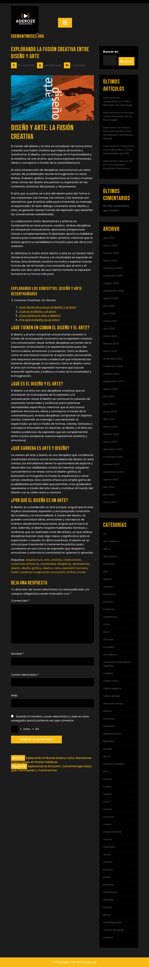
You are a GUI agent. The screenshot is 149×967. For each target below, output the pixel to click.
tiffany (106, 915)
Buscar (126, 61)
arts (105, 571)
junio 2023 (109, 494)
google (107, 749)
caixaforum (110, 617)
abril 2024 (109, 419)
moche (107, 809)
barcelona (109, 594)
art (104, 534)
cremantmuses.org (27, 36)
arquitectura (34, 560)
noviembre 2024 (113, 366)
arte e (106, 549)
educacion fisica (113, 703)
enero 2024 (110, 441)
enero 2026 (110, 260)
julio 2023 (108, 487)
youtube (108, 937)
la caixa (107, 779)
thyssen (107, 907)
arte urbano (110, 556)
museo (107, 824)
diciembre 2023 (112, 449)
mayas (107, 794)
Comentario (20, 601)
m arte (107, 786)
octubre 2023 (111, 464)
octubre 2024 (111, 374)
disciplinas (64, 564)
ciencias (108, 639)
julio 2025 (108, 306)
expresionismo (112, 733)
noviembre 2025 (113, 275)
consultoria (110, 654)
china (106, 624)
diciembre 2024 (112, 358)
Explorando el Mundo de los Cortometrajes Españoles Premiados (117, 164)
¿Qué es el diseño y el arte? (37, 311)
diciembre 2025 (112, 268)
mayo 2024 (110, 411)
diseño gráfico (31, 568)
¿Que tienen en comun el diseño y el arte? (47, 307)
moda (81, 572)
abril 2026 (109, 238)
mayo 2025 (110, 321)
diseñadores (81, 564)
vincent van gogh (113, 930)
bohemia (108, 609)
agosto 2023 (110, 479)
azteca (107, 579)
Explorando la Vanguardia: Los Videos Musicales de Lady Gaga (117, 101)
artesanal (109, 564)
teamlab (108, 899)
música (107, 839)
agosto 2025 (110, 298)
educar (107, 711)
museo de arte (112, 832)
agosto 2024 (110, 389)
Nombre (17, 654)
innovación (58, 572)
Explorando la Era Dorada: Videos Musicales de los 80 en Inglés (118, 116)
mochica (108, 816)
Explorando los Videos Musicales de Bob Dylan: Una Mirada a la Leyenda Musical (118, 133)
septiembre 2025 (113, 291)
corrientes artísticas (25, 564)
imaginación (41, 572)
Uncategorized (112, 922)
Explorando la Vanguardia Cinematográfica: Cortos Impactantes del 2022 (118, 149)
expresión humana (74, 568)
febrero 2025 (111, 343)
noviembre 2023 (113, 457)
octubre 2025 (111, 283)
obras (106, 854)
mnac (106, 801)
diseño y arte (52, 568)
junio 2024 (109, 404)
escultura (108, 726)
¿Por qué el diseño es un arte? (39, 320)
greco (107, 756)
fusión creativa (21, 572)
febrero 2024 (111, 434)
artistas (56, 560)
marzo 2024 (110, 426)
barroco (108, 601)
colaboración (72, 560)
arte (47, 560)
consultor (108, 647)
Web (14, 695)
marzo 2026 (110, 245)
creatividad (48, 564)
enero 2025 (110, 351)
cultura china (111, 681)
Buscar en (110, 52)
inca (105, 771)
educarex (109, 718)
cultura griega (111, 696)
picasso (108, 869)
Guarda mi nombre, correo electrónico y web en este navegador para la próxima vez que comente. (50, 718)
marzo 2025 (110, 336)
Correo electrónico (25, 675)
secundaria (110, 892)
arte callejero (111, 541)
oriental (107, 862)
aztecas (108, 586)
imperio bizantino (113, 764)
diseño (15, 568)
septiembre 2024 (113, 381)
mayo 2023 (110, 502)
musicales (109, 847)
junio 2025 (109, 313)
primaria (108, 884)
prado (107, 877)
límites (71, 572)
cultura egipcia (112, 688)
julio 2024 (109, 396)
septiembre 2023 (113, 472)
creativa (108, 673)
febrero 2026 (111, 253)
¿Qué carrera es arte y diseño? (39, 315)
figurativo (108, 741)
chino (106, 632)
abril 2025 (109, 328)
